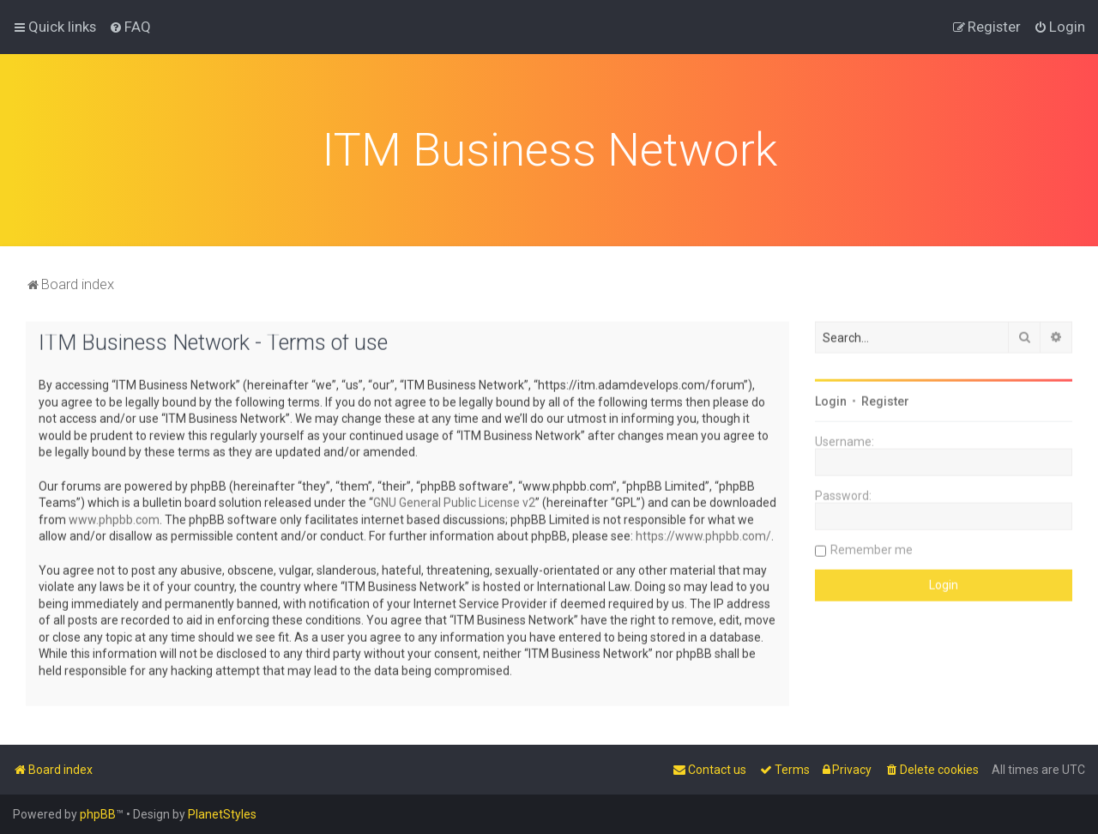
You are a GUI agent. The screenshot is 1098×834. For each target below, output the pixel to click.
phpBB (98, 814)
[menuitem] (130, 27)
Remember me (871, 547)
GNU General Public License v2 (454, 500)
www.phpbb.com (114, 517)
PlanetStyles (222, 814)
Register (885, 399)
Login (831, 399)
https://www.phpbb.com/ (703, 534)
